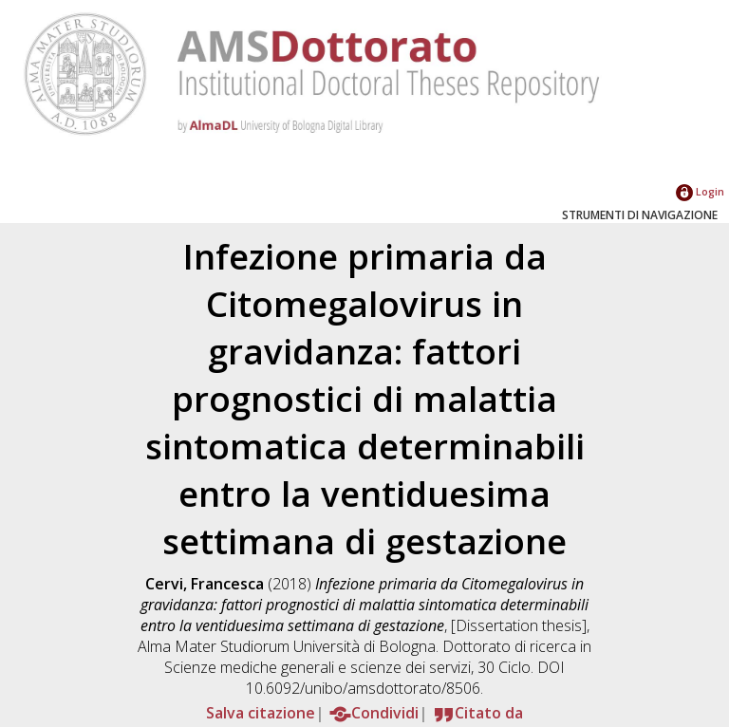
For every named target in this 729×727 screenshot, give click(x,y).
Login (700, 191)
